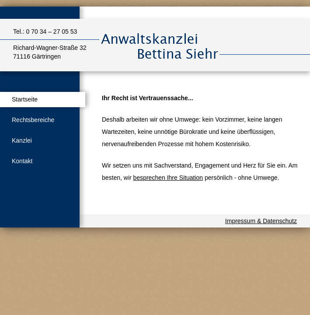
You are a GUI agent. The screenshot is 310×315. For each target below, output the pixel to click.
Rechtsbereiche (33, 119)
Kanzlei (22, 140)
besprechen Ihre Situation (168, 177)
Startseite (25, 99)
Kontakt (22, 161)
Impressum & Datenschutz (261, 220)
